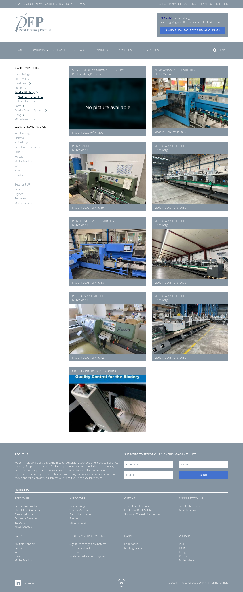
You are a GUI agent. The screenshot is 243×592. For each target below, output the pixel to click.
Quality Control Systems (29, 110)
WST (17, 166)
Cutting (19, 87)
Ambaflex (20, 198)
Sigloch (19, 194)
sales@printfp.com (215, 4)
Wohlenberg (22, 133)
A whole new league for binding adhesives (54, 4)
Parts (18, 106)
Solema (19, 151)
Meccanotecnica (24, 203)
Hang (18, 115)
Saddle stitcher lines (30, 97)
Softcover (20, 78)
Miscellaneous (26, 101)
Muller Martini (23, 161)
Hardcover (21, 83)
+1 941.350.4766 (178, 4)
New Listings (22, 74)
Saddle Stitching (25, 92)
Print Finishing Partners (29, 147)
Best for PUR (22, 184)
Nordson (20, 175)
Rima (18, 189)
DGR (17, 179)
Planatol (19, 138)
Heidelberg (21, 142)
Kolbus (19, 156)
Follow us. (29, 582)
